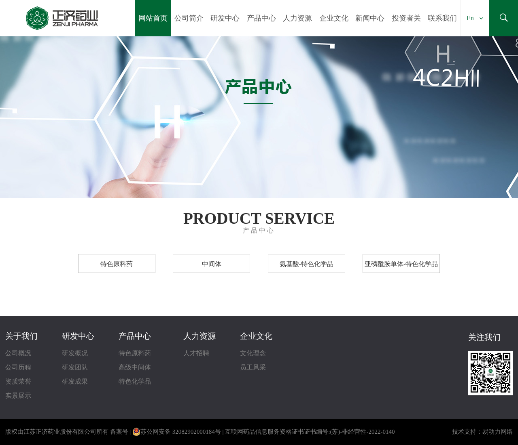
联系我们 (442, 18)
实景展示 (18, 395)
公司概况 (18, 353)
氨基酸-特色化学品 (306, 263)
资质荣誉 (18, 381)
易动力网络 (497, 431)
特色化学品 (135, 381)
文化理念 (253, 353)
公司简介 (189, 18)
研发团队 (75, 367)
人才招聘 (196, 353)
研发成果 (75, 381)
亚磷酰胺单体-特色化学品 (401, 263)
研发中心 (225, 18)
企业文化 (333, 18)
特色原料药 (116, 263)
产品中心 (261, 18)
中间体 (211, 263)
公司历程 (18, 367)
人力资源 (297, 18)
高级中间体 (135, 367)
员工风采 (253, 367)
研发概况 (75, 353)
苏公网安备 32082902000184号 (176, 432)
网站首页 (153, 18)
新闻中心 (369, 18)
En (470, 18)
